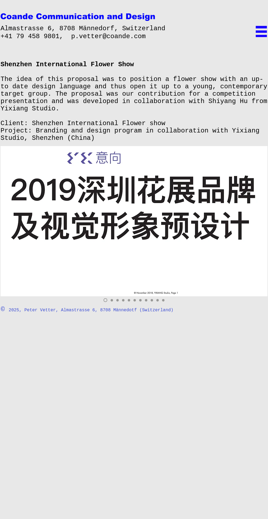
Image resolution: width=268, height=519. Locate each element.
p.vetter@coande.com (108, 36)
